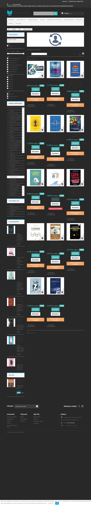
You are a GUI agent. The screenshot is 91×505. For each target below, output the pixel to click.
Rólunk (18, 23)
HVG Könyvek (13, 69)
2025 (11, 86)
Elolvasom (51, 503)
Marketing (12, 184)
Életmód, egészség (14, 141)
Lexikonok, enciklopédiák (16, 154)
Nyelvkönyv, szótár (14, 199)
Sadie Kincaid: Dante (20, 412)
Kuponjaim (36, 489)
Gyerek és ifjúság (14, 126)
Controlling (12, 179)
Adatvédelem (68, 20)
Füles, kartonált (13, 96)
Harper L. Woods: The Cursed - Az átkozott (20, 260)
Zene (11, 209)
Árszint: (9, 51)
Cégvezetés (12, 171)
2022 (11, 79)
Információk (14, 231)
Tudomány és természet (15, 128)
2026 (11, 88)
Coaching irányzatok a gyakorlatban (75, 135)
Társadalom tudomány (15, 131)
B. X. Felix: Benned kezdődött (19, 352)
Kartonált (12, 98)
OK (57, 503)
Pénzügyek (12, 176)
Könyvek (11, 20)
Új (10, 46)
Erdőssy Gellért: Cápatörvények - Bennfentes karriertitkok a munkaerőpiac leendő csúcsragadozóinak (75, 192)
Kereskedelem (13, 194)
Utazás (11, 146)
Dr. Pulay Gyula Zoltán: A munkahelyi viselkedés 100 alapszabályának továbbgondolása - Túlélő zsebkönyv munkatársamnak (55, 246)
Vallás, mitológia (14, 212)
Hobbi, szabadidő (14, 159)
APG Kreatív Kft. (13, 60)
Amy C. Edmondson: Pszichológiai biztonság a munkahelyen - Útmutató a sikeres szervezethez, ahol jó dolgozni (75, 83)
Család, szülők (13, 161)
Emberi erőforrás (14, 189)
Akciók (42, 20)
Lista (83, 53)
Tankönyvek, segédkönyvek (12, 216)
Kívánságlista (23, 484)
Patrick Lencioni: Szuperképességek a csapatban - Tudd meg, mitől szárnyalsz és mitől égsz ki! (35, 245)
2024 (11, 84)
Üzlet (11, 164)
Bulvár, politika (13, 204)
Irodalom (12, 123)
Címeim (35, 484)
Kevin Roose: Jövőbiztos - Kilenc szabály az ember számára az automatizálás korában (55, 299)
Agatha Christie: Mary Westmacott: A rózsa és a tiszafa (20, 371)
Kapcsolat (64, 1)
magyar (12, 108)
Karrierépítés (13, 192)
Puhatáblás (12, 103)
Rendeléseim (36, 482)
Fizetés (10, 23)
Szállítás (79, 20)
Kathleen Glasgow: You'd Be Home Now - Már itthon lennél (20, 307)
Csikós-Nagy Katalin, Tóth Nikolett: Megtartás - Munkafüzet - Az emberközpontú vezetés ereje (55, 137)
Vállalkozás (12, 169)
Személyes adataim (38, 486)
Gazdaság (12, 166)
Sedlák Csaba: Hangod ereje (55, 80)
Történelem (12, 151)
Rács (80, 53)
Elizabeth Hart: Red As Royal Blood (20, 332)
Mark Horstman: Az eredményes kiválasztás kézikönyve (75, 244)
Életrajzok (12, 149)
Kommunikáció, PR (14, 187)
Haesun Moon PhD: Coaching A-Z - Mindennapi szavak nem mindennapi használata (55, 190)
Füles (11, 94)
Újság (11, 219)
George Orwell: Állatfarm (19, 392)
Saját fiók (36, 480)
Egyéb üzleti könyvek (15, 197)
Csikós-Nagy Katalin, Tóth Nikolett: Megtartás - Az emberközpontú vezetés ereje (35, 137)
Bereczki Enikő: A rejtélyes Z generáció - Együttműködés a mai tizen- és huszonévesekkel (35, 299)
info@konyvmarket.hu (72, 491)
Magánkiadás (13, 71)
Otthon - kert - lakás (14, 136)
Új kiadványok (14, 254)
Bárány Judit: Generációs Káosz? (35, 81)
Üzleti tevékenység (14, 174)
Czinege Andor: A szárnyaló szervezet (35, 189)
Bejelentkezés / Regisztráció (76, 1)
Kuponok (22, 486)
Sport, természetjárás (15, 156)
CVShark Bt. (12, 62)
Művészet (12, 144)
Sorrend (29, 53)
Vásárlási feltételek (54, 20)
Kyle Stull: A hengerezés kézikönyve (20, 443)
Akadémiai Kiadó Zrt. (14, 58)
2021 (11, 77)
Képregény (12, 207)
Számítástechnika (14, 202)
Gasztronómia (13, 134)
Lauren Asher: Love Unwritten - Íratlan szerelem (20, 283)
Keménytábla (13, 100)
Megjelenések (32, 20)
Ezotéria (12, 139)
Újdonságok (21, 20)
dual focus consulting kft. (15, 65)
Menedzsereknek (14, 182)
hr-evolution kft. (13, 67)
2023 (11, 81)
